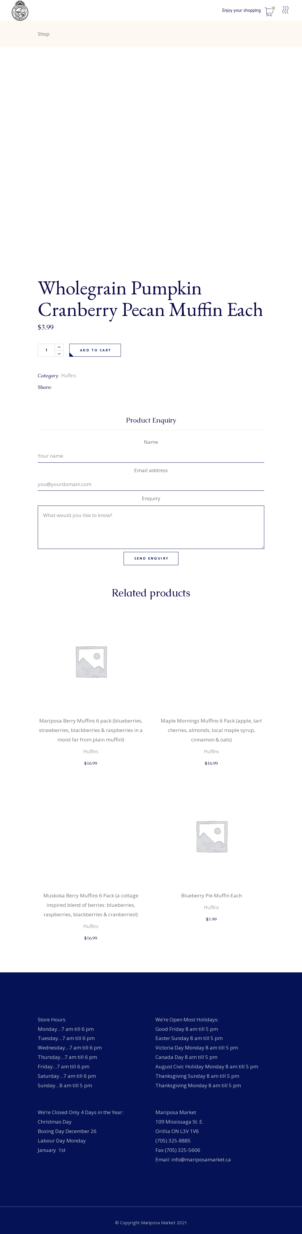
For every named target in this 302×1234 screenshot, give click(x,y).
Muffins (68, 376)
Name (151, 441)
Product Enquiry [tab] (151, 420)
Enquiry (151, 498)
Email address (151, 470)
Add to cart (95, 350)
